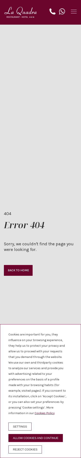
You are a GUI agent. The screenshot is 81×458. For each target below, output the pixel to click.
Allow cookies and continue (35, 438)
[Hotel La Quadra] (20, 12)
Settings (20, 426)
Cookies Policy (45, 413)
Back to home (18, 270)
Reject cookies (25, 449)
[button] (74, 11)
